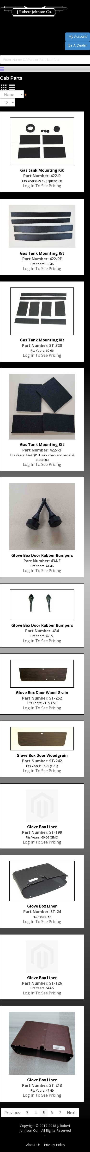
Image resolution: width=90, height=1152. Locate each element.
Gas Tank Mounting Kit (42, 253)
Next (71, 1112)
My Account (77, 36)
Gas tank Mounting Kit (42, 170)
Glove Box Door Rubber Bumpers (42, 555)
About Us (33, 1144)
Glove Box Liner (42, 826)
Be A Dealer (77, 45)
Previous (12, 1112)
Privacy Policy (54, 1144)
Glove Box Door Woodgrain (42, 755)
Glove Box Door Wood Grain (42, 692)
